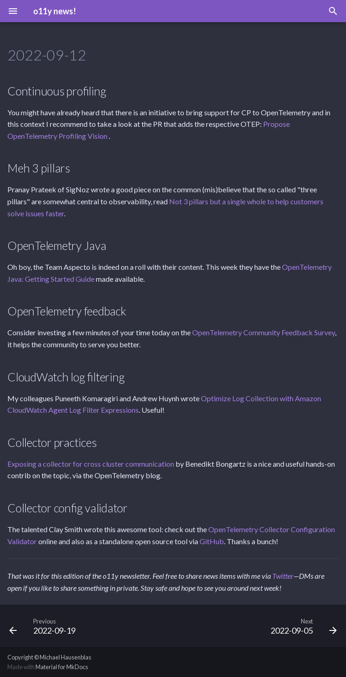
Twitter (282, 575)
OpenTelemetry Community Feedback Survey (263, 332)
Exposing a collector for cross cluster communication (90, 463)
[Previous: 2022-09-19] (44, 625)
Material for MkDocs (61, 667)
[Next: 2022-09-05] (301, 625)
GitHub (211, 541)
